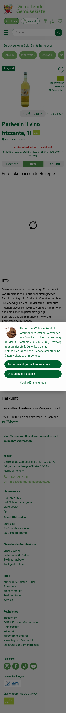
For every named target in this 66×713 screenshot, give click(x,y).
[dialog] (33, 356)
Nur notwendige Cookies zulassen (29, 364)
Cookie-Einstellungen (33, 382)
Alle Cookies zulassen (21, 373)
